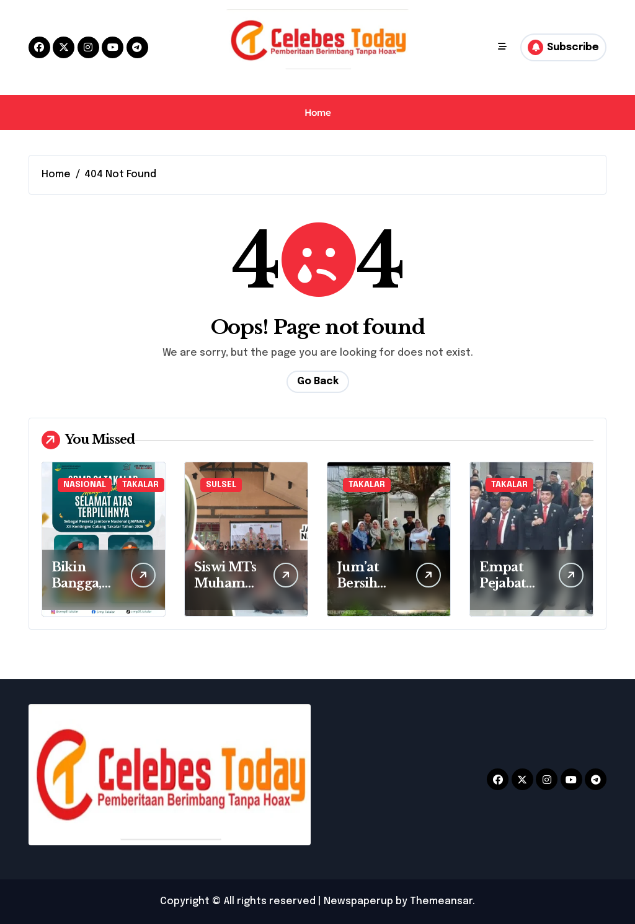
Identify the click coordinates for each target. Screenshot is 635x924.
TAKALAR (140, 485)
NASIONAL (84, 485)
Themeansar (441, 901)
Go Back (318, 381)
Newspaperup (358, 901)
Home (317, 112)
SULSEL (221, 485)
